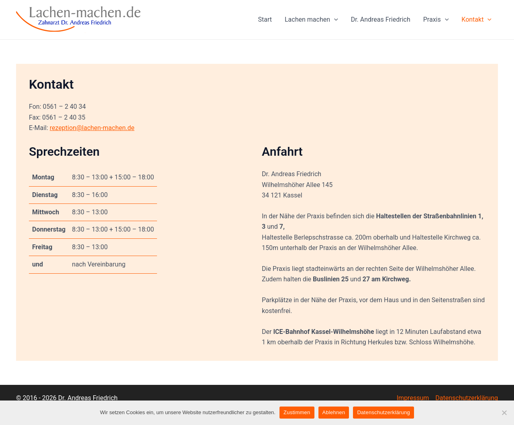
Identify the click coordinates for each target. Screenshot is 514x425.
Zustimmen (297, 412)
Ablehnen (333, 412)
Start (265, 19)
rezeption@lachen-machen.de (92, 128)
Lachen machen (311, 20)
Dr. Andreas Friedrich (380, 19)
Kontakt (476, 20)
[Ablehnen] (504, 413)
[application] (334, 20)
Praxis (436, 20)
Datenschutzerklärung (466, 398)
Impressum (413, 398)
